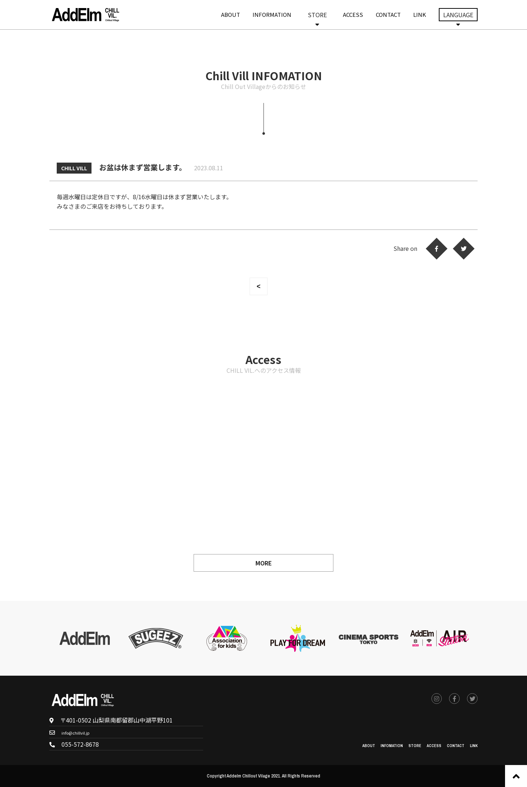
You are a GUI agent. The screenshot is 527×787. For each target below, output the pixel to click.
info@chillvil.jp (82, 732)
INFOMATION (371, 745)
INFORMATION (272, 14)
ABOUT (230, 14)
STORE (317, 14)
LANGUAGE (458, 14)
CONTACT (388, 14)
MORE (263, 562)
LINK (419, 14)
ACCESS (353, 14)
